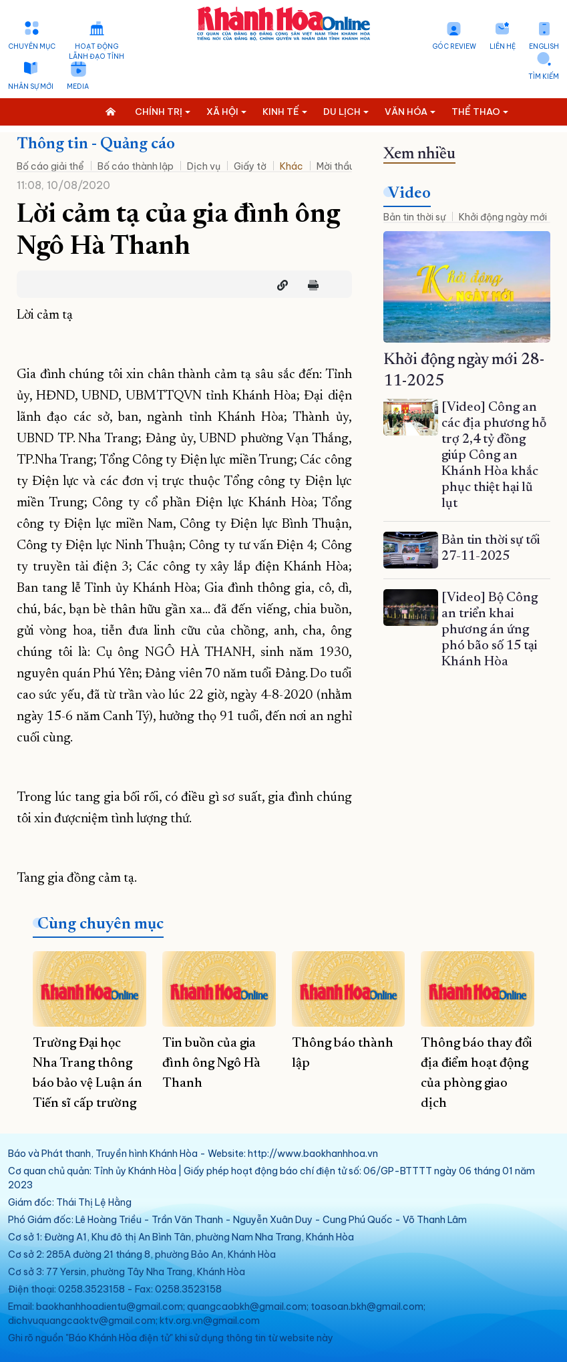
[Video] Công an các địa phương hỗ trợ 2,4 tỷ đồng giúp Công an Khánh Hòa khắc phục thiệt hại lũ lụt (493, 455)
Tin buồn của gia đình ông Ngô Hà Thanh (211, 1063)
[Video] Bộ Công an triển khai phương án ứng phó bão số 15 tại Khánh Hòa (489, 630)
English (544, 46)
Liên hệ (503, 46)
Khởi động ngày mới (503, 217)
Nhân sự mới (30, 86)
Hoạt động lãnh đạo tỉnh (96, 51)
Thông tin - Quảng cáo (96, 144)
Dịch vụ (203, 166)
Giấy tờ (250, 166)
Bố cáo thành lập (136, 166)
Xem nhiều (419, 154)
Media (78, 86)
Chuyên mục (31, 46)
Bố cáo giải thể (50, 166)
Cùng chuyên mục (100, 924)
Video (409, 194)
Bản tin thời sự (414, 217)
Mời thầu (336, 166)
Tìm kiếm (543, 76)
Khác (291, 166)
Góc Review (454, 46)
